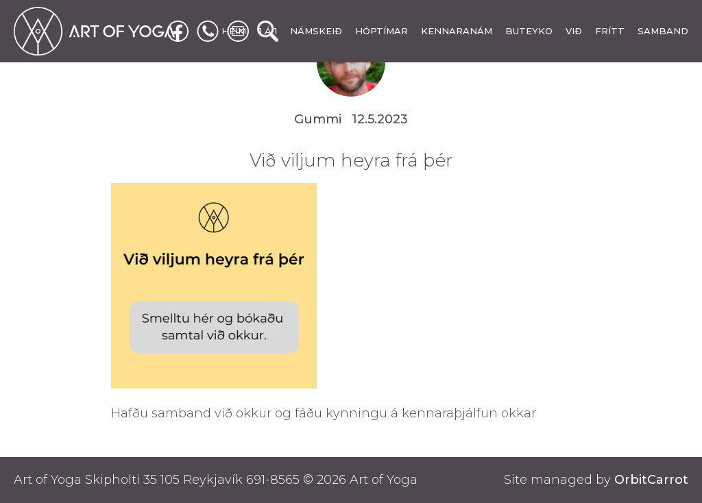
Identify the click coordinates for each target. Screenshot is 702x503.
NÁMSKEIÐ (316, 30)
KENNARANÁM (456, 30)
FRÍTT (610, 30)
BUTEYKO (529, 30)
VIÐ (574, 30)
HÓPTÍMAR (381, 30)
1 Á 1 (268, 30)
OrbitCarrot (651, 479)
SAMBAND (663, 30)
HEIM (233, 30)
